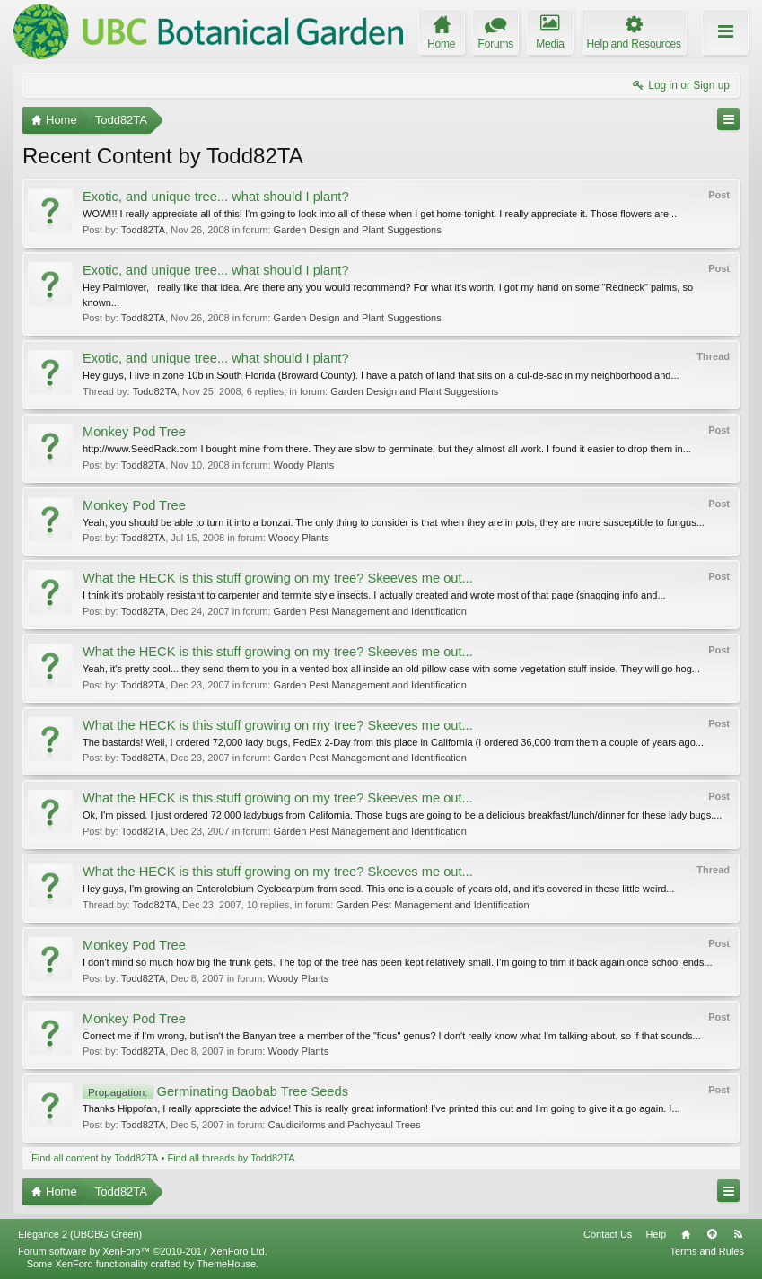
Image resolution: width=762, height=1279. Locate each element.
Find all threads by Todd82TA (230, 1157)
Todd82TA (143, 229)
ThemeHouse (226, 1263)
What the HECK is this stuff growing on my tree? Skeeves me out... (278, 578)
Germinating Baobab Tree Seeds (215, 1091)
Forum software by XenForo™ (142, 1251)
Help (655, 1234)
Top (711, 1234)
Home (685, 1234)
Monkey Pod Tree (134, 432)
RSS (737, 1234)
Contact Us (607, 1234)
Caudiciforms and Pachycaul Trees (343, 1124)
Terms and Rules (707, 1251)
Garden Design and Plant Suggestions (358, 229)
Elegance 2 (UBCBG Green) (80, 1234)
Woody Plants (304, 465)
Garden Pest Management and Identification (370, 611)
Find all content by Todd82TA (94, 1157)
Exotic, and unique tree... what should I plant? (216, 196)
